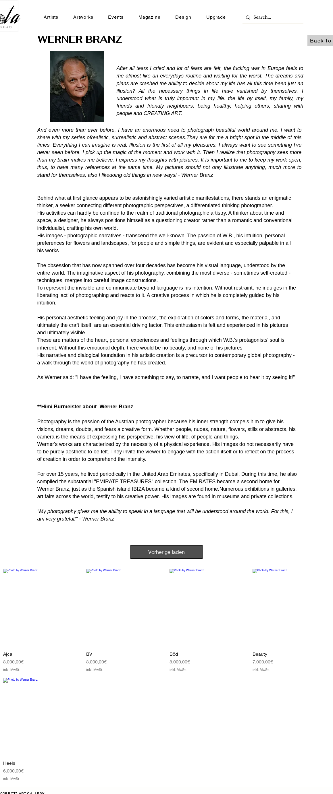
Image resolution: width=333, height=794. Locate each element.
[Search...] (272, 17)
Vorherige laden (166, 552)
